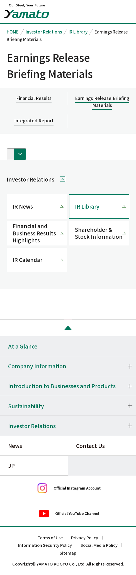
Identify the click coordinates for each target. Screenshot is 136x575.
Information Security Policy (45, 545)
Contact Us (90, 446)
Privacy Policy (84, 538)
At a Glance (22, 346)
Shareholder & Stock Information (99, 233)
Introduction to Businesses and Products (62, 386)
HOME (13, 32)
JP (11, 465)
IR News (23, 206)
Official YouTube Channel (77, 513)
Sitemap (68, 553)
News (15, 446)
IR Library (78, 32)
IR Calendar (27, 260)
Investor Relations (44, 32)
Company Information (37, 366)
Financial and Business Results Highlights (34, 233)
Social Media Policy (99, 545)
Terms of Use (50, 538)
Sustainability (26, 406)
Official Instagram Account (77, 488)
